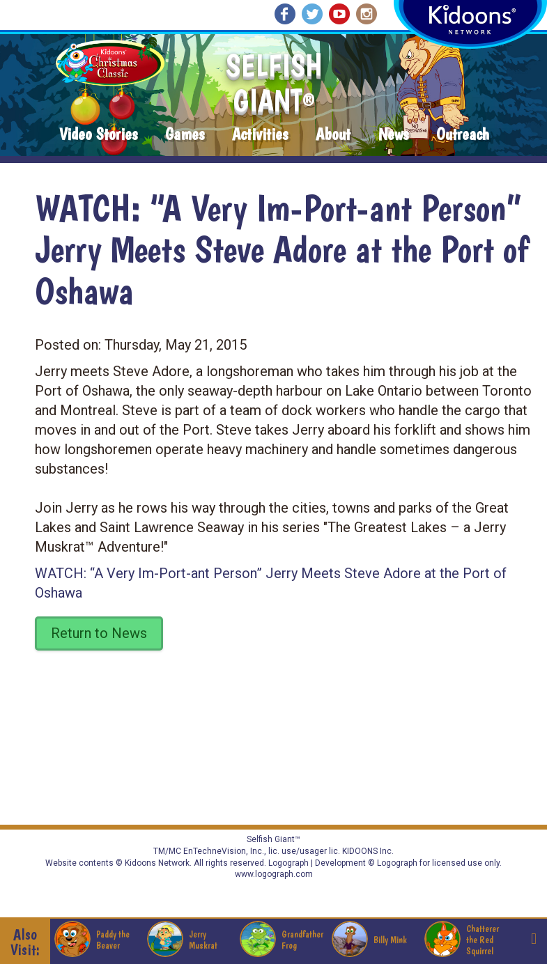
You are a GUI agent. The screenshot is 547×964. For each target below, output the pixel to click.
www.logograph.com (274, 874)
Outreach (462, 134)
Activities (260, 134)
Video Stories (98, 134)
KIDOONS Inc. (368, 851)
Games (184, 134)
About (333, 134)
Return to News (99, 633)
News (393, 134)
